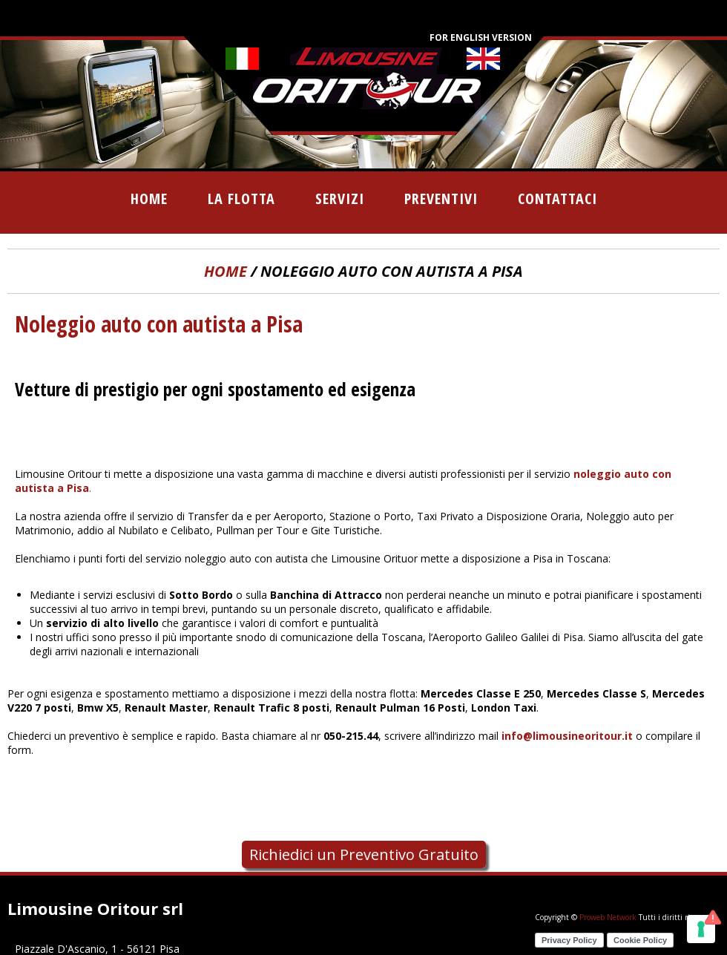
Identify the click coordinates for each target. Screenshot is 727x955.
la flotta (241, 198)
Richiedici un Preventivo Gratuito (363, 854)
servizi (339, 198)
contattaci (557, 198)
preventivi (441, 198)
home (149, 198)
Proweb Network (607, 917)
